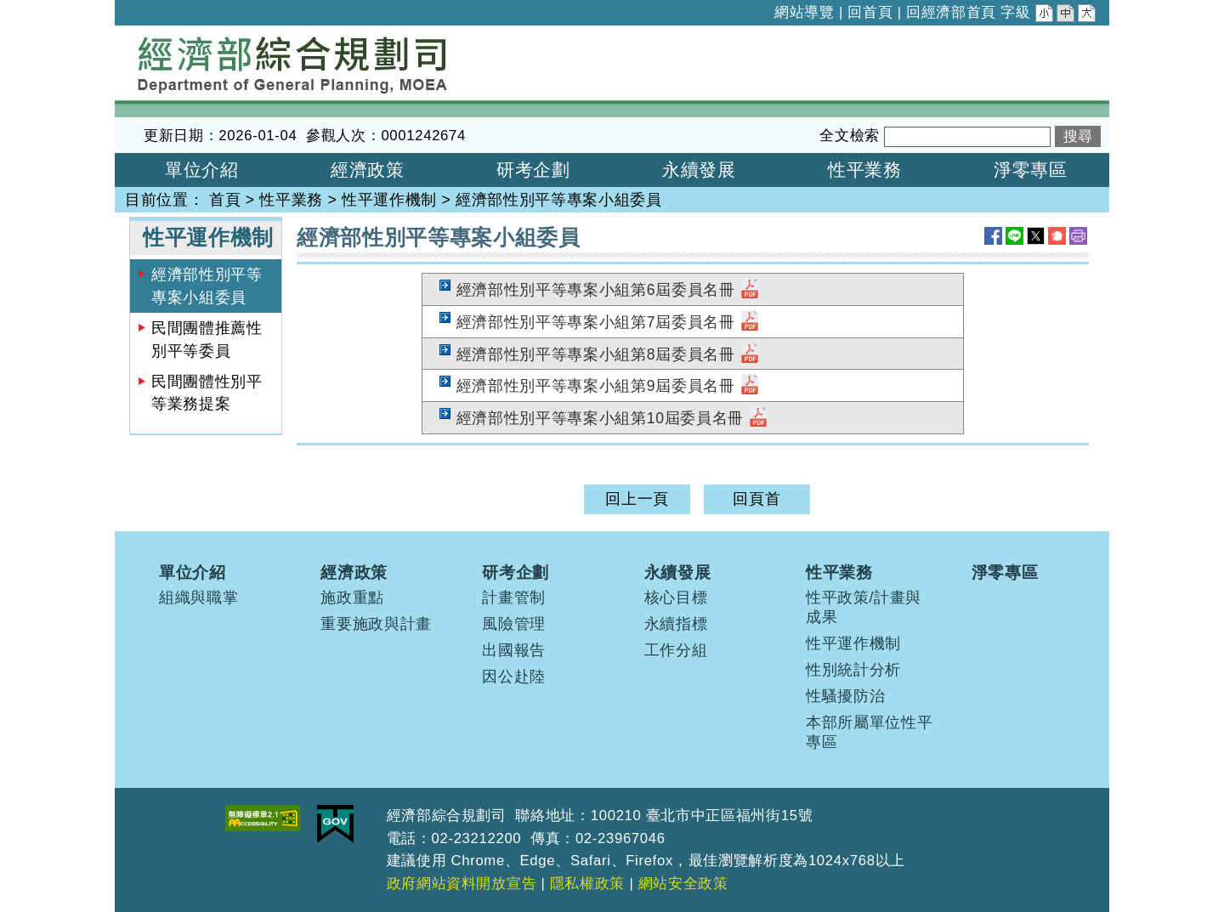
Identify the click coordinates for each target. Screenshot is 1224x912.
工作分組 (676, 650)
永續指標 (676, 623)
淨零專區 (1005, 572)
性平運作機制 (389, 199)
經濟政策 (354, 572)
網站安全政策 (683, 883)
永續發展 (677, 572)
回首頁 (869, 12)
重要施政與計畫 (376, 623)
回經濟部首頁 (951, 12)
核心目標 (676, 597)
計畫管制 (514, 597)
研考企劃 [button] (533, 169)
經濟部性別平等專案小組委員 (559, 199)
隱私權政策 (587, 883)
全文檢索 (849, 135)
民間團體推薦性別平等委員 (207, 339)
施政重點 (352, 597)
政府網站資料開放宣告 (462, 883)
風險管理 (514, 623)
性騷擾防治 (845, 696)
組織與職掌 (198, 597)
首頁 (225, 199)
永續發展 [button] (699, 169)
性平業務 (291, 199)
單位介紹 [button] (202, 169)
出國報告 (514, 650)
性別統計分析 (853, 669)
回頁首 (756, 498)
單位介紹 (192, 572)
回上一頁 (637, 498)
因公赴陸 (514, 676)
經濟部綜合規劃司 (178, 36)
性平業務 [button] (865, 169)
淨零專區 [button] (1031, 169)
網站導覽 (804, 12)
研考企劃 (515, 572)
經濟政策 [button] (368, 169)
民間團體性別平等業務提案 (207, 392)
